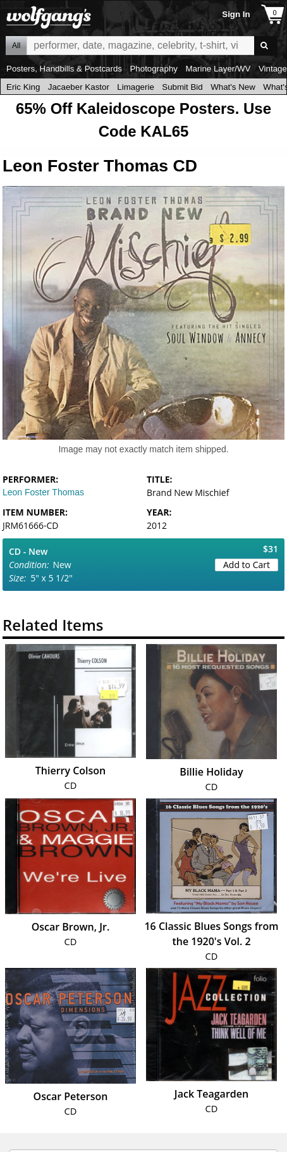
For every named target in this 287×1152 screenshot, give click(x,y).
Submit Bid (182, 87)
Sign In (236, 14)
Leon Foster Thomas (43, 492)
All (16, 45)
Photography (154, 68)
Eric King (23, 87)
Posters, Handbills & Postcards (64, 68)
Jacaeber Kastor (78, 87)
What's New (233, 87)
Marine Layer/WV (217, 68)
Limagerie (135, 87)
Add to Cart (246, 565)
